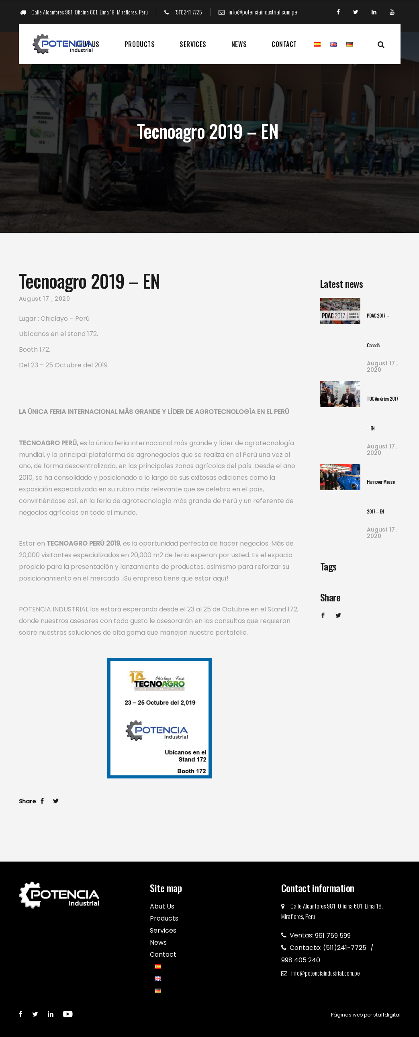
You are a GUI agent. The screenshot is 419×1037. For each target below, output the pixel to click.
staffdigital (387, 1014)
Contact (284, 44)
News (239, 44)
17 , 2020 (382, 366)
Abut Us (162, 906)
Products (140, 44)
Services (193, 44)
